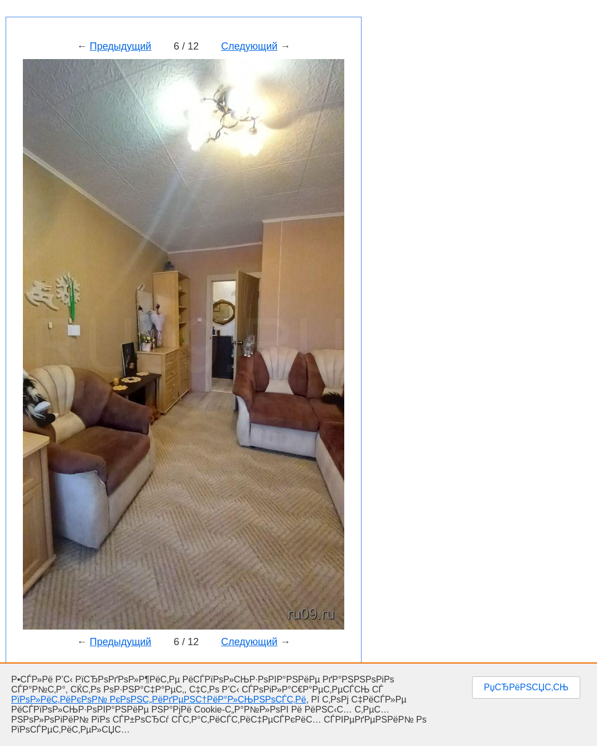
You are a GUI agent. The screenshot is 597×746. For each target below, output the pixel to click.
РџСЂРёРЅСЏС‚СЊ (526, 687)
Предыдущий (120, 46)
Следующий (249, 46)
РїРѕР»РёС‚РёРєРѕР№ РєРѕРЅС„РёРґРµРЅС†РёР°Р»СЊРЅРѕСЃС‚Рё (158, 699)
